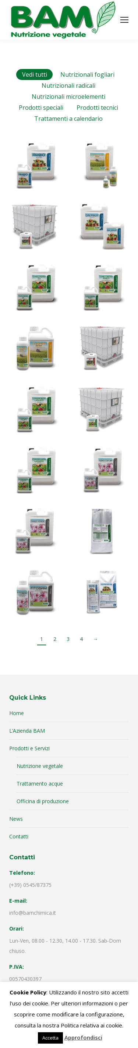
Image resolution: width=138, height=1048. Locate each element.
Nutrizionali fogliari (87, 74)
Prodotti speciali (41, 108)
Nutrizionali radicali (68, 85)
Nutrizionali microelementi (68, 97)
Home (16, 713)
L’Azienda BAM (27, 730)
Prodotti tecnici (97, 108)
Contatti (18, 836)
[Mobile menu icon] (124, 19)
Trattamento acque (40, 783)
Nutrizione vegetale (40, 765)
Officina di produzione (43, 801)
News (16, 818)
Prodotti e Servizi (29, 748)
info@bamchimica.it (32, 912)
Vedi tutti (34, 74)
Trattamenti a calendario (68, 119)
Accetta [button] (50, 1037)
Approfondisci (83, 1037)
